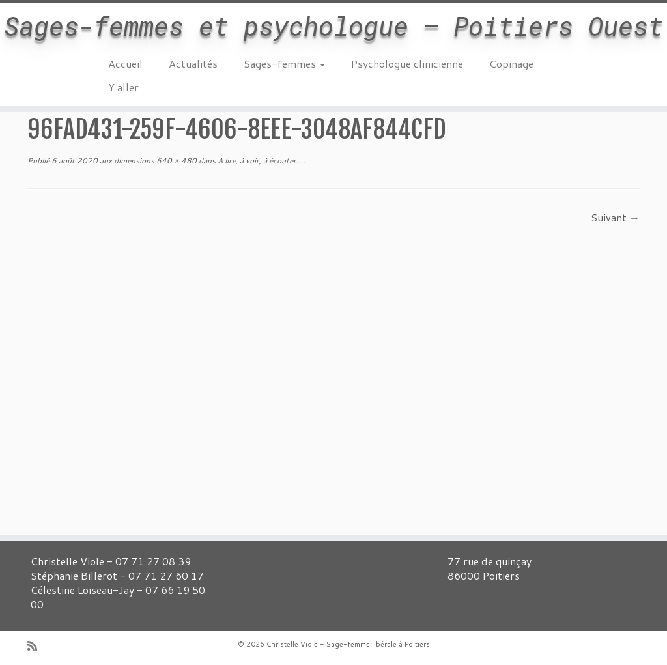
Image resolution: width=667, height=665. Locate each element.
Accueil (125, 63)
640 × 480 (175, 160)
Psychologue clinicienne (407, 63)
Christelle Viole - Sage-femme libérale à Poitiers (348, 644)
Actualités (193, 63)
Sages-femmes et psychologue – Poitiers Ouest (333, 26)
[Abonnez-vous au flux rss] (36, 646)
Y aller (123, 86)
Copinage (511, 63)
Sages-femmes (284, 63)
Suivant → (615, 217)
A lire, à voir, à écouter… (259, 160)
